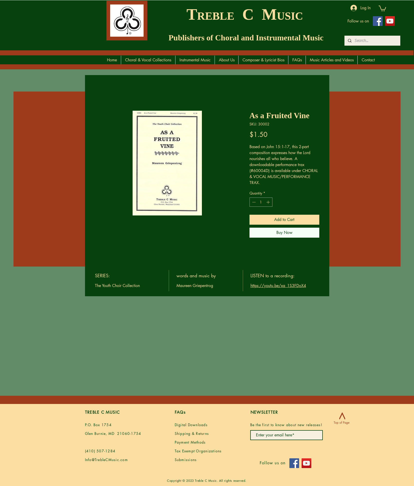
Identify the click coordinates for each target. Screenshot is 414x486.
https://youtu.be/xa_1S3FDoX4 (278, 285)
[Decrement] (253, 202)
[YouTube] (390, 21)
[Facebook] (378, 21)
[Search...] (372, 41)
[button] (382, 8)
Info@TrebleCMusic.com (106, 459)
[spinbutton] (260, 202)
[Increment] (268, 202)
